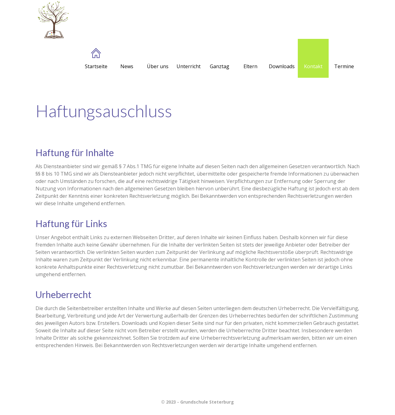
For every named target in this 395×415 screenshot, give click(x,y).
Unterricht (189, 59)
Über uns (157, 59)
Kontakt (313, 59)
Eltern (250, 59)
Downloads (282, 59)
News (126, 59)
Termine (344, 59)
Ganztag (219, 59)
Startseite (96, 59)
